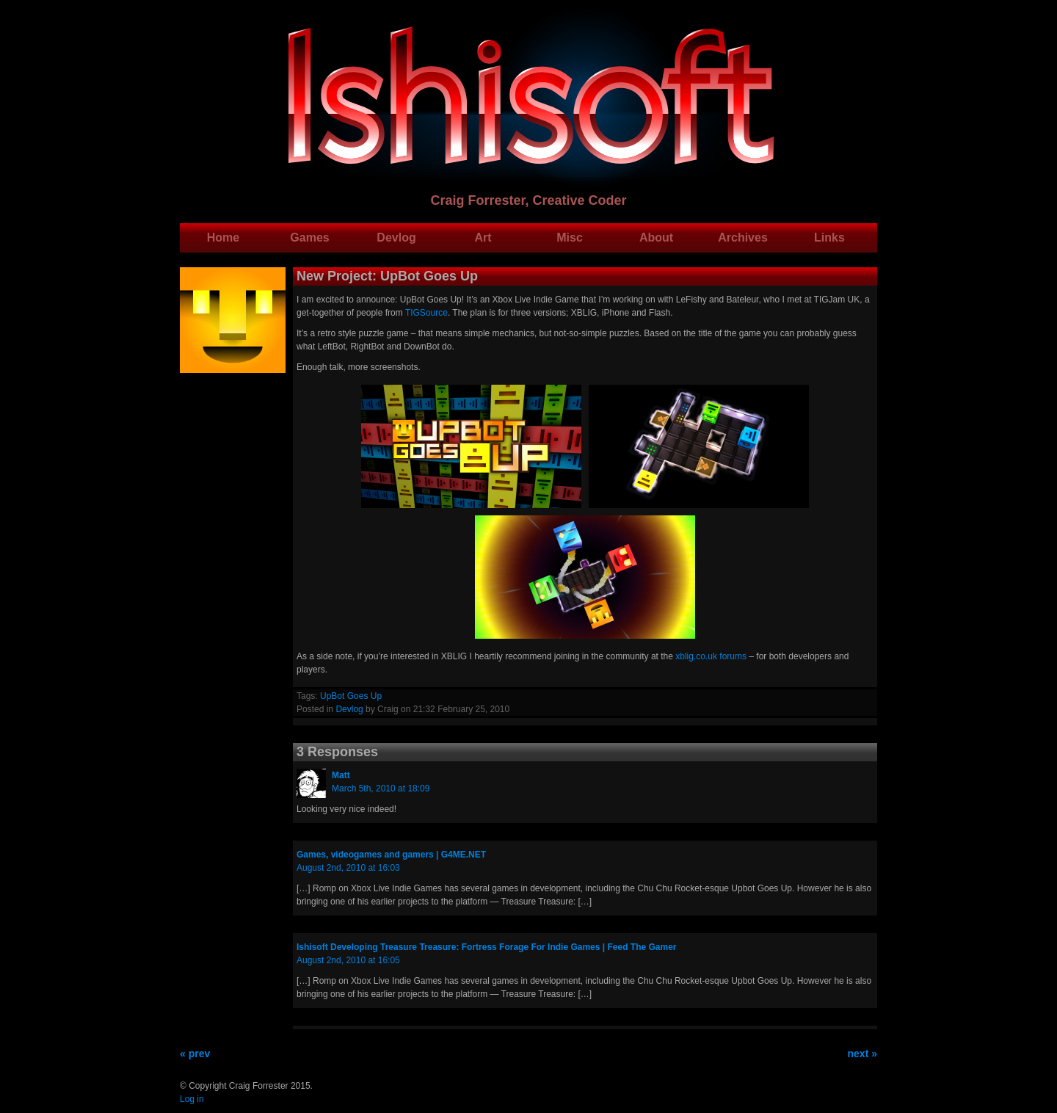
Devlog (396, 237)
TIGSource (426, 313)
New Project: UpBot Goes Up (387, 276)
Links (829, 237)
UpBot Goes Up (351, 696)
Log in (192, 1099)
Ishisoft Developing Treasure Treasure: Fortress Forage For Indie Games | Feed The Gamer (487, 947)
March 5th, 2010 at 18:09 (380, 788)
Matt (341, 775)
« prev (195, 1053)
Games (309, 237)
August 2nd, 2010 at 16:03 (348, 868)
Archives (743, 237)
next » (862, 1053)
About (656, 237)
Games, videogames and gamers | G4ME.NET (391, 854)
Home (223, 237)
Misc (569, 237)
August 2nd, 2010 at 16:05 (348, 960)
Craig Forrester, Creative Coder (528, 200)
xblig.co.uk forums (711, 656)
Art (482, 237)
